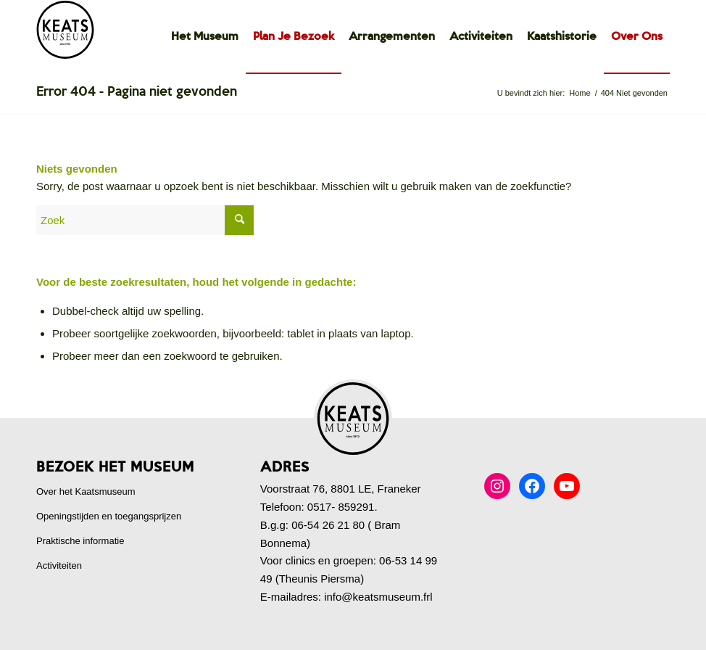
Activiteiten (59, 565)
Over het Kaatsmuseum (86, 491)
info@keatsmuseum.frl (378, 597)
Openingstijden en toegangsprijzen (108, 516)
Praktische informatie (80, 540)
